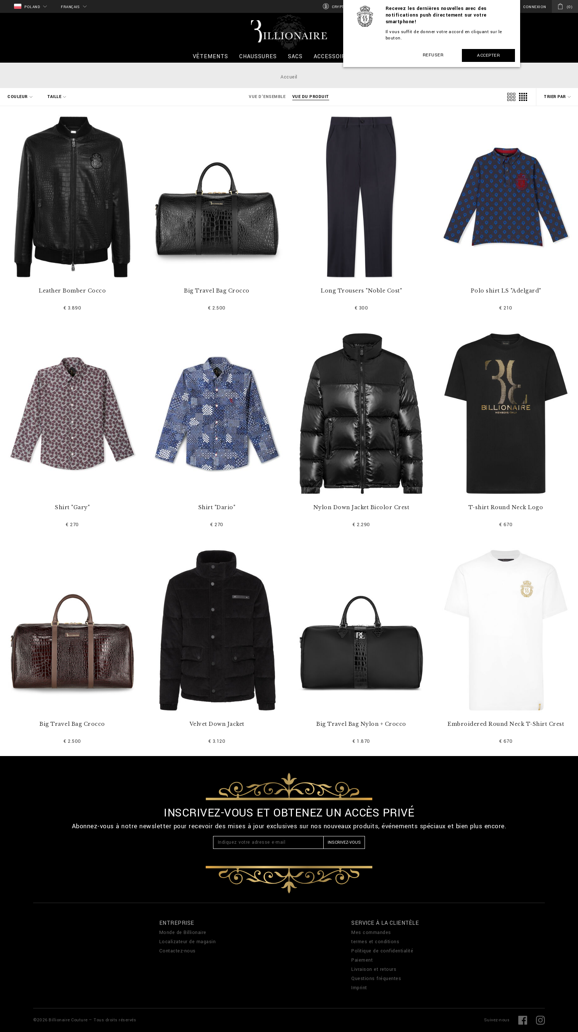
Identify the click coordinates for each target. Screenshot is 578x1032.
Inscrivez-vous (344, 842)
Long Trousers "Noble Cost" (361, 291)
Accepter (488, 55)
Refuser (433, 55)
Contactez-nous (177, 951)
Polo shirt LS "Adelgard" (506, 291)
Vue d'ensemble (267, 96)
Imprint (359, 987)
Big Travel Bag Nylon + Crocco (361, 724)
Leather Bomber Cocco (72, 291)
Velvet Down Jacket (216, 724)
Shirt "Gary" (72, 507)
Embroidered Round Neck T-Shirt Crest (506, 724)
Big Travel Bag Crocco (217, 291)
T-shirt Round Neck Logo (506, 507)
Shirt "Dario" (217, 507)
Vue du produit (310, 96)
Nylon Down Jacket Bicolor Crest (361, 507)
